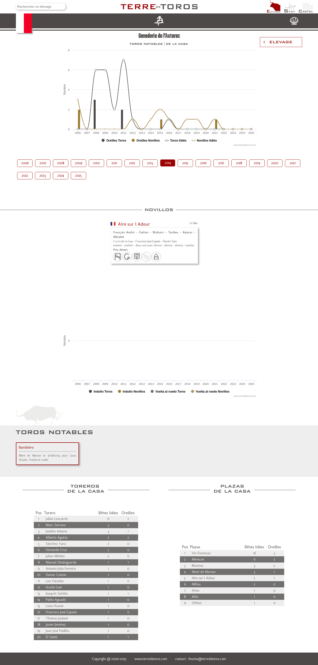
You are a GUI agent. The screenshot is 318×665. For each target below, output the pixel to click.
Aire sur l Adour (134, 224)
